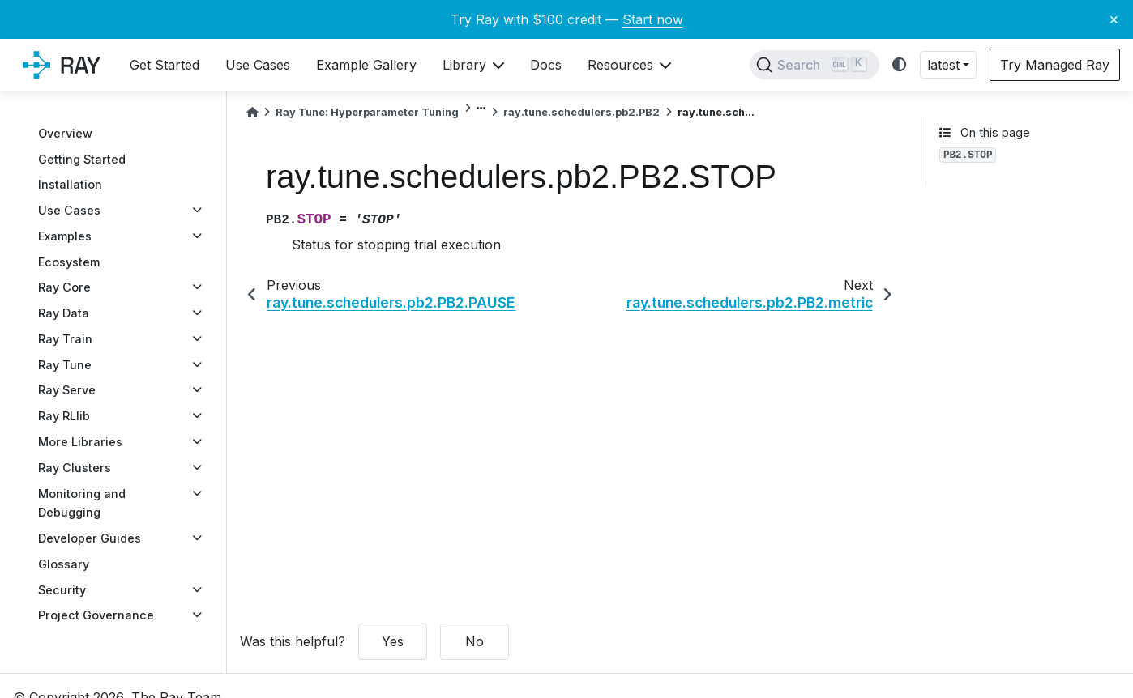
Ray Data (63, 313)
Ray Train (65, 339)
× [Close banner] (1114, 18)
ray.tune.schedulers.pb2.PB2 (581, 112)
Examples (65, 236)
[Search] (814, 64)
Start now (652, 19)
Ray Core (64, 287)
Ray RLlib (64, 416)
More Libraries (80, 442)
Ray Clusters (74, 468)
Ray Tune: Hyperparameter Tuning (367, 112)
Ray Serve (67, 390)
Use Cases (69, 210)
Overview (65, 133)
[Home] (252, 112)
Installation (70, 184)
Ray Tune (65, 365)
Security (62, 590)
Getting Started (82, 159)
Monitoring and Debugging (82, 503)
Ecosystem (69, 262)
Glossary (63, 564)
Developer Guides (89, 538)
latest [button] (943, 65)
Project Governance (96, 615)
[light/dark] (899, 65)
